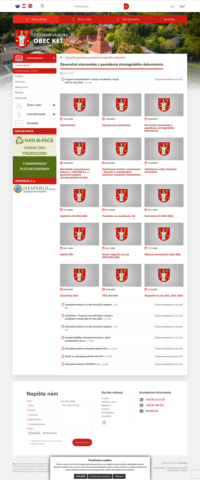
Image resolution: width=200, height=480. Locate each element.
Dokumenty (21, 98)
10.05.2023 (110, 119)
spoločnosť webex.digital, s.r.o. (25, 471)
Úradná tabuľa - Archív (26, 70)
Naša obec (20, 81)
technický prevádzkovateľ (48, 471)
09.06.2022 (68, 289)
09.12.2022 (110, 210)
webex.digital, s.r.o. (30, 469)
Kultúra (105, 409)
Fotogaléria (108, 413)
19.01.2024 (68, 119)
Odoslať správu (82, 442)
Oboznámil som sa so (46, 442)
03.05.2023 (68, 163)
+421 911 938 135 (154, 405)
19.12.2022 (68, 210)
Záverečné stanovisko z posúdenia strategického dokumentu (95, 57)
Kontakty (169, 19)
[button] (36, 19)
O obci (105, 398)
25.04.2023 (110, 163)
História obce (109, 402)
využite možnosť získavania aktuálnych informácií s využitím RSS (39, 464)
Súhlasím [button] (80, 476)
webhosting (17, 469)
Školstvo (19, 92)
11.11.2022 (152, 248)
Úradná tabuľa (22, 65)
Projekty (19, 76)
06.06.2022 (110, 289)
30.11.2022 (152, 210)
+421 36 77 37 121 (155, 399)
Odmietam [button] (119, 476)
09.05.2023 (152, 119)
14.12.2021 (152, 289)
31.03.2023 (152, 163)
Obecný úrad (21, 87)
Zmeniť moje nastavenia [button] (100, 476)
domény (41, 469)
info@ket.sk (152, 411)
